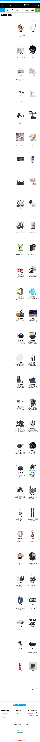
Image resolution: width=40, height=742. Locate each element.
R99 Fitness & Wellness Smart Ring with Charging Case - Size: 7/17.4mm (20, 299)
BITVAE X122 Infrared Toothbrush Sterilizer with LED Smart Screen (32, 167)
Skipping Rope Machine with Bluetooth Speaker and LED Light (20, 475)
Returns (3, 714)
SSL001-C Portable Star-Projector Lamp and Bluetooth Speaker (20, 343)
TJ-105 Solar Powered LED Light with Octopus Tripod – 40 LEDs (20, 123)
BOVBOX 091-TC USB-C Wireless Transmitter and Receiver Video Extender (20, 189)
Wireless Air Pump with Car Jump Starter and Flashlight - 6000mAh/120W (32, 409)
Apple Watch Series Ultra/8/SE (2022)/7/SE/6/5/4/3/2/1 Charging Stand (33, 563)
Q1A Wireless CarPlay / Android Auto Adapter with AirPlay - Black (32, 453)
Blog (17, 713)
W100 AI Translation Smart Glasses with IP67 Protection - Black (20, 409)
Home (6, 17)
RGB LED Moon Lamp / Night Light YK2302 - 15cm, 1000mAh (32, 299)
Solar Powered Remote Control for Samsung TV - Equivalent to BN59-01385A (33, 519)
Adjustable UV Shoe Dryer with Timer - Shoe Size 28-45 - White (33, 145)
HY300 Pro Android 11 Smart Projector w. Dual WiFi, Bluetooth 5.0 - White (32, 211)
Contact (17, 714)
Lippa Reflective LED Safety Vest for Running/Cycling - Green (20, 255)
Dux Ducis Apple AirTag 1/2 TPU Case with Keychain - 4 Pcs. (20, 211)
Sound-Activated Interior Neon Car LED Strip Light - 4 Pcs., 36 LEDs (33, 321)
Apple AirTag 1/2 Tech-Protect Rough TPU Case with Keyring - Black (20, 519)
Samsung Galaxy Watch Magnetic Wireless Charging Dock (20, 563)
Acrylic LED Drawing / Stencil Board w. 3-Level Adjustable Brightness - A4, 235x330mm (20, 145)
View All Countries (19, 716)
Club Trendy (4, 717)
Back (2, 17)
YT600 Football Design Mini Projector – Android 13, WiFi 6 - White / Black (33, 431)
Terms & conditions (5, 713)
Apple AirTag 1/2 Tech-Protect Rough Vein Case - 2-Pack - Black (32, 585)
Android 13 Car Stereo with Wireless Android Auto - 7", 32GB (20, 167)
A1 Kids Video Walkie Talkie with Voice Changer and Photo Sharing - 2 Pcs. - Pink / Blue (20, 57)
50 (32, 689)
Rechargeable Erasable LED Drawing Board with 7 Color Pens (32, 101)
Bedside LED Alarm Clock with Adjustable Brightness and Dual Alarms (33, 57)
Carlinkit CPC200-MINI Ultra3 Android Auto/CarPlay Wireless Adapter (20, 497)
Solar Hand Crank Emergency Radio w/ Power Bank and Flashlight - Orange (20, 321)
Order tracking (4, 716)
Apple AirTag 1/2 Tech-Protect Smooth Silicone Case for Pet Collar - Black (32, 608)
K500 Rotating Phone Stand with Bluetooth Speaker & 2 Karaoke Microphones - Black (20, 233)
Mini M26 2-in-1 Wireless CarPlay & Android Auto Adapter (32, 475)
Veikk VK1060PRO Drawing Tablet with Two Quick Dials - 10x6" (32, 387)
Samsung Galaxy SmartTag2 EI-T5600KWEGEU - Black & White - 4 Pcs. (20, 585)
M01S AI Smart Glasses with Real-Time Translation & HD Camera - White (20, 101)
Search (12, 5)
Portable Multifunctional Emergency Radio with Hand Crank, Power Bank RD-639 (20, 277)
